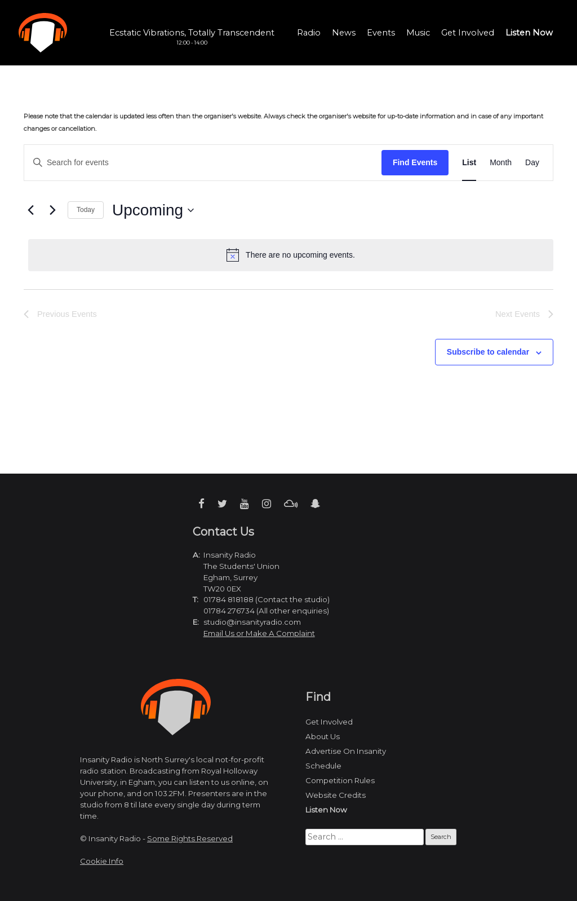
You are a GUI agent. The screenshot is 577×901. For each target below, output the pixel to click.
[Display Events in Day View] (532, 162)
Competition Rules (340, 780)
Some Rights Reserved (190, 838)
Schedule (323, 765)
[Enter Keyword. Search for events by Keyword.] (202, 162)
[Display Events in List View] (469, 162)
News (344, 33)
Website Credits (335, 795)
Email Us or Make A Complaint (259, 633)
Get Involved (467, 33)
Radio (309, 33)
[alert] (290, 255)
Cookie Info (101, 860)
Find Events (415, 162)
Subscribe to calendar (488, 351)
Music (418, 33)
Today (86, 210)
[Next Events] (52, 210)
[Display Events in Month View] (501, 162)
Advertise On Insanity (345, 751)
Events (381, 33)
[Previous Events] (30, 210)
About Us (322, 736)
